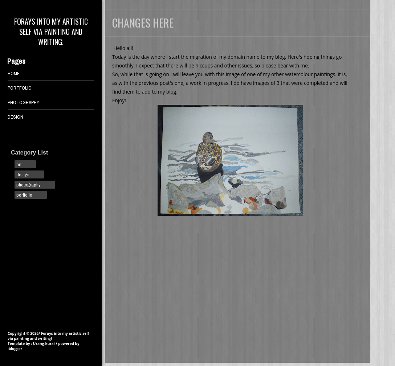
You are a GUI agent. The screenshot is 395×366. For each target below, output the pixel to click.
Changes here (143, 23)
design (22, 174)
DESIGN (15, 117)
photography (28, 184)
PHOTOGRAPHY (23, 102)
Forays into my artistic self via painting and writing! (51, 31)
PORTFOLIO (20, 88)
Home (14, 73)
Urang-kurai (44, 343)
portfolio (24, 195)
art (18, 164)
